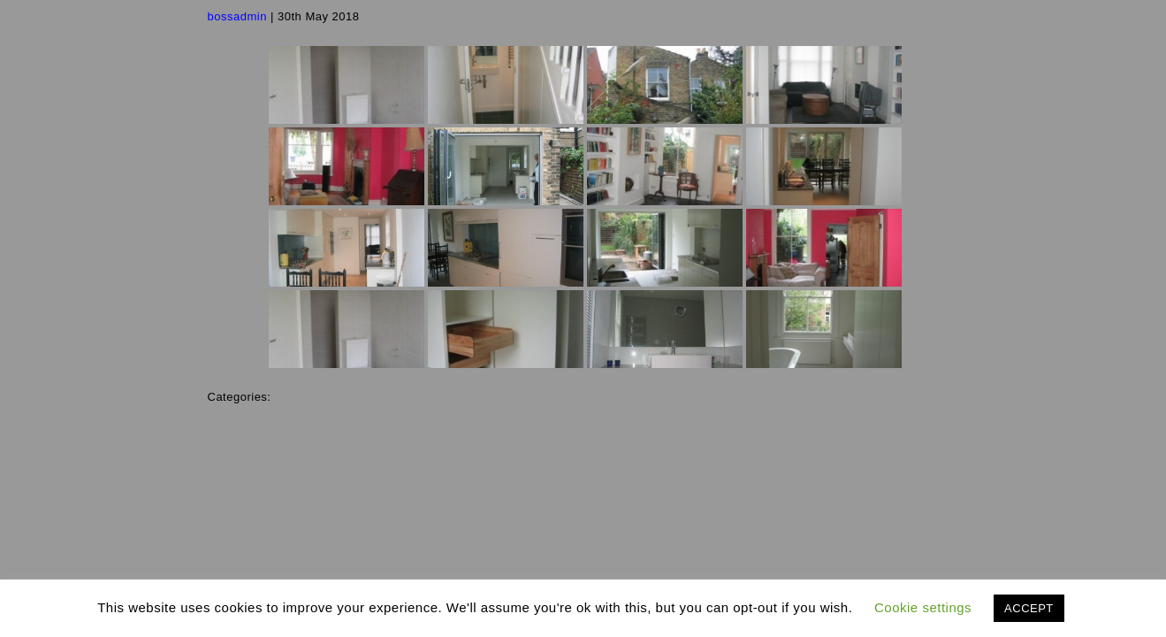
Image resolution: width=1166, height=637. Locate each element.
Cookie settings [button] (923, 607)
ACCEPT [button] (1029, 608)
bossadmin (237, 16)
